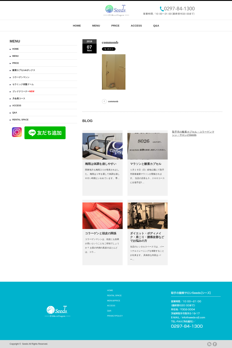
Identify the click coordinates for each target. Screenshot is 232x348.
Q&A (156, 25)
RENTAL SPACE (20, 119)
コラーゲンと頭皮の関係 (100, 233)
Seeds (25, 344)
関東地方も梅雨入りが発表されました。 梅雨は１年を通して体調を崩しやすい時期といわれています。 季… (102, 174)
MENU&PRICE (113, 301)
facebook (215, 344)
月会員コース (18, 98)
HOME (77, 25)
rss (209, 344)
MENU (96, 25)
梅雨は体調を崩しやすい (100, 163)
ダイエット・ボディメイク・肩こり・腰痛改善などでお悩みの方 (147, 237)
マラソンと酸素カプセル (145, 163)
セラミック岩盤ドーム (23, 84)
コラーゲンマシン (20, 77)
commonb (113, 101)
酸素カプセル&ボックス (23, 70)
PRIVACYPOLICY (115, 316)
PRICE (115, 25)
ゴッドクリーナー (23, 91)
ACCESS (136, 25)
